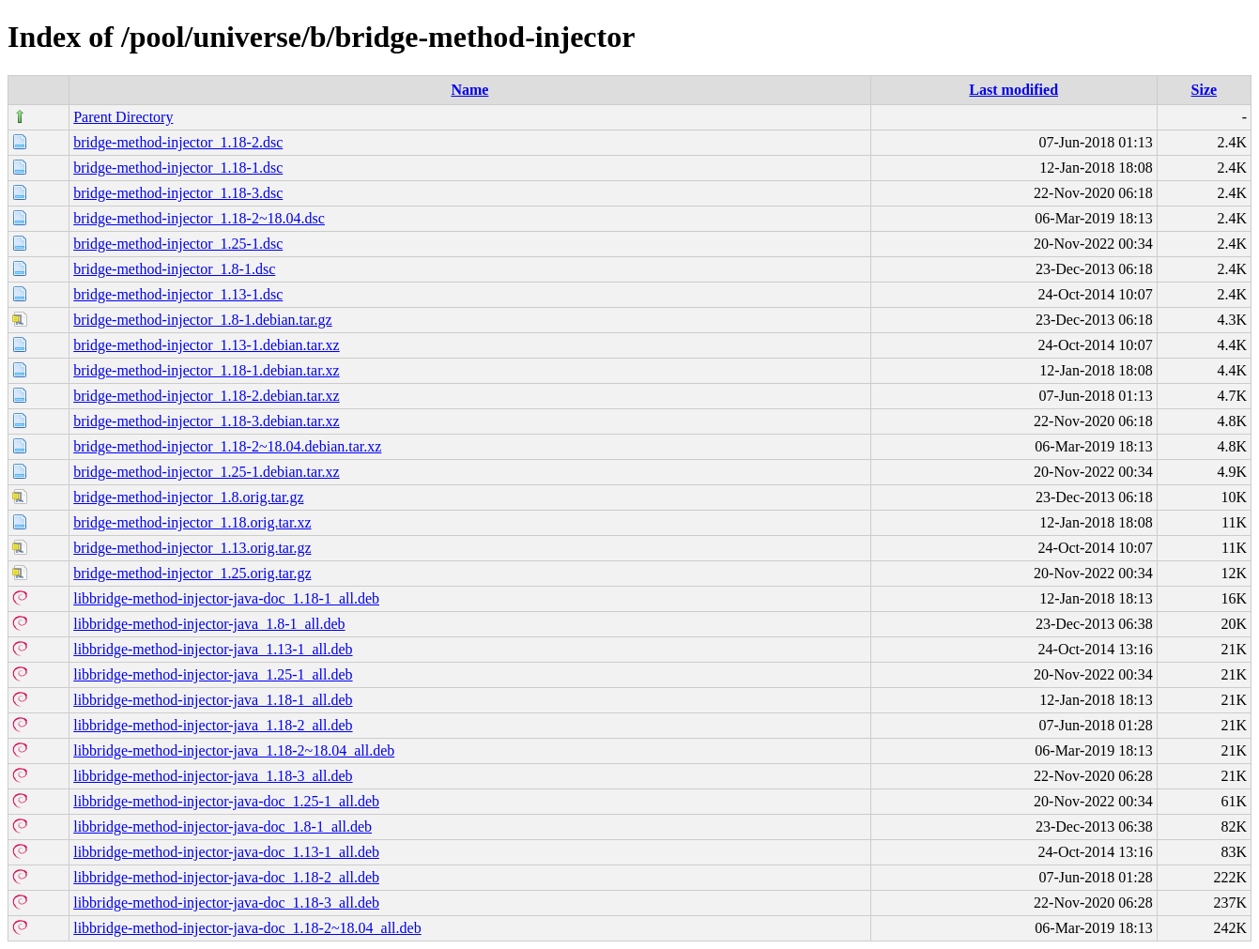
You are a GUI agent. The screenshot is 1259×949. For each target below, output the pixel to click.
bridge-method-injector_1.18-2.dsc (178, 142)
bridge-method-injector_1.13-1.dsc (178, 294)
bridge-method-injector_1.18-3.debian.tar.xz (206, 421)
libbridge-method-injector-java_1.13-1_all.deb (212, 649)
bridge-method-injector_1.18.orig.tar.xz (192, 522)
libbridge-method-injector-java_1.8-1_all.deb (209, 624)
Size (1204, 90)
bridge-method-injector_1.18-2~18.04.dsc (199, 218)
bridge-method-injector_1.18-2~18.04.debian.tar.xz (227, 446)
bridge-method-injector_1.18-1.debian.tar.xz (206, 370)
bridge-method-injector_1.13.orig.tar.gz (192, 548)
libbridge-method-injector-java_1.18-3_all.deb (212, 776)
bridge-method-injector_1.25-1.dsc (178, 244)
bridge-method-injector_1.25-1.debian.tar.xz (206, 472)
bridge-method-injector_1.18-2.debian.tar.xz (206, 396)
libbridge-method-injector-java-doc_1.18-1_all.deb (226, 598)
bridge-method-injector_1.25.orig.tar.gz (192, 573)
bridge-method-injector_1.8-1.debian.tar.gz (202, 320)
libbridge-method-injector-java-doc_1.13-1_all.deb (226, 852)
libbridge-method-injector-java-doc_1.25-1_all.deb (226, 801)
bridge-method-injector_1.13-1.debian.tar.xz (206, 345)
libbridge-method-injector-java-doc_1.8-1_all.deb (222, 826)
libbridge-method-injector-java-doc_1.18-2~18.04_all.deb (247, 928)
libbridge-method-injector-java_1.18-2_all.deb (212, 725)
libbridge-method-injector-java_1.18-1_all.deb (212, 700)
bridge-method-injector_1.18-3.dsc (178, 193)
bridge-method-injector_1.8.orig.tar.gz (188, 497)
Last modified (1013, 90)
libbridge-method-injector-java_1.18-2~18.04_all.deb (233, 750)
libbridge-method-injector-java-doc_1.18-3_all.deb (226, 903)
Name (469, 90)
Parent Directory (123, 117)
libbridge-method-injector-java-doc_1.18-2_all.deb (226, 877)
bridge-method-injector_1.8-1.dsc (174, 269)
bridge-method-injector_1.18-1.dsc (178, 168)
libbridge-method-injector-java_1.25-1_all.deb (212, 674)
